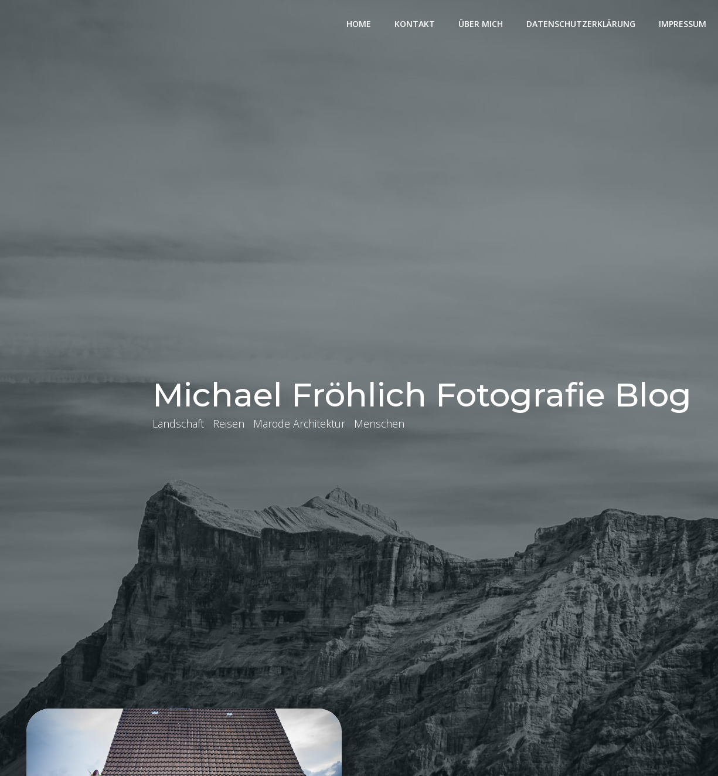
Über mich (480, 23)
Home (358, 23)
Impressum (682, 23)
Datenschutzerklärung (580, 23)
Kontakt (414, 23)
